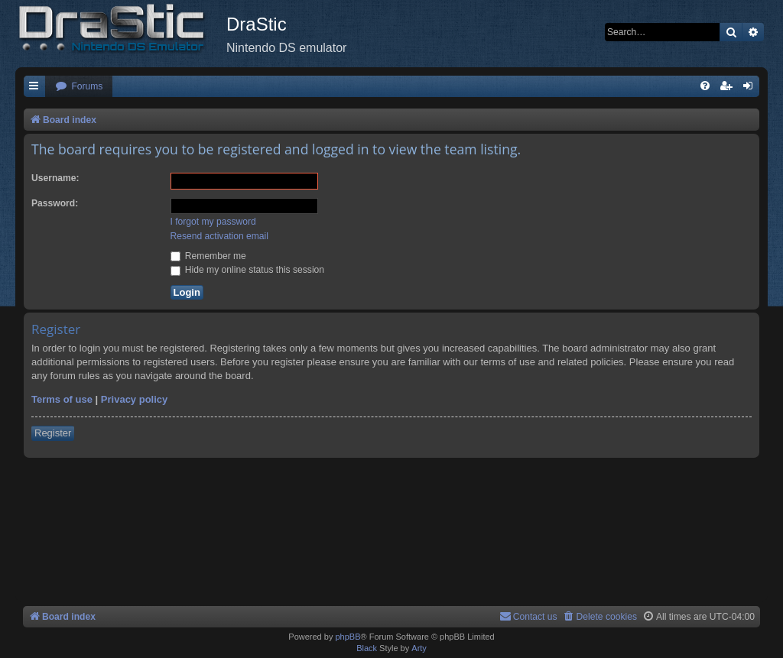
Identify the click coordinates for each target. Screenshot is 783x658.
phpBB (347, 636)
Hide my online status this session (248, 269)
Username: (55, 178)
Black (366, 648)
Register (52, 433)
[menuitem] (78, 86)
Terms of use (62, 399)
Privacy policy (134, 399)
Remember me (208, 256)
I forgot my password (213, 221)
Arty (419, 648)
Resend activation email (219, 236)
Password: (54, 203)
